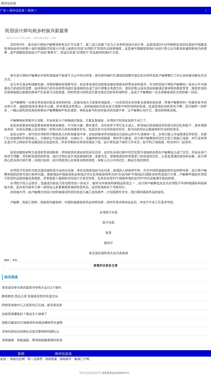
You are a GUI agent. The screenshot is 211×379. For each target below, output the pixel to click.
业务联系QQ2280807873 (115, 372)
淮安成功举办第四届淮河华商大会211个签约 (31, 287)
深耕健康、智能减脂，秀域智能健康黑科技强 (32, 340)
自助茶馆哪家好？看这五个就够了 (24, 314)
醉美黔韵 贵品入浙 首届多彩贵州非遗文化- (30, 296)
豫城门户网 (81, 359)
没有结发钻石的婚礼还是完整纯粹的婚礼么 (30, 331)
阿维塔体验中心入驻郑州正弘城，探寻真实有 (32, 305)
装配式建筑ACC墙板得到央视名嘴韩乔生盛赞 (32, 322)
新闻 (31, 10)
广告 (3, 10)
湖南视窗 (51, 359)
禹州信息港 (8, 3)
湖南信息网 (17, 359)
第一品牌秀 (35, 359)
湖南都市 (66, 359)
